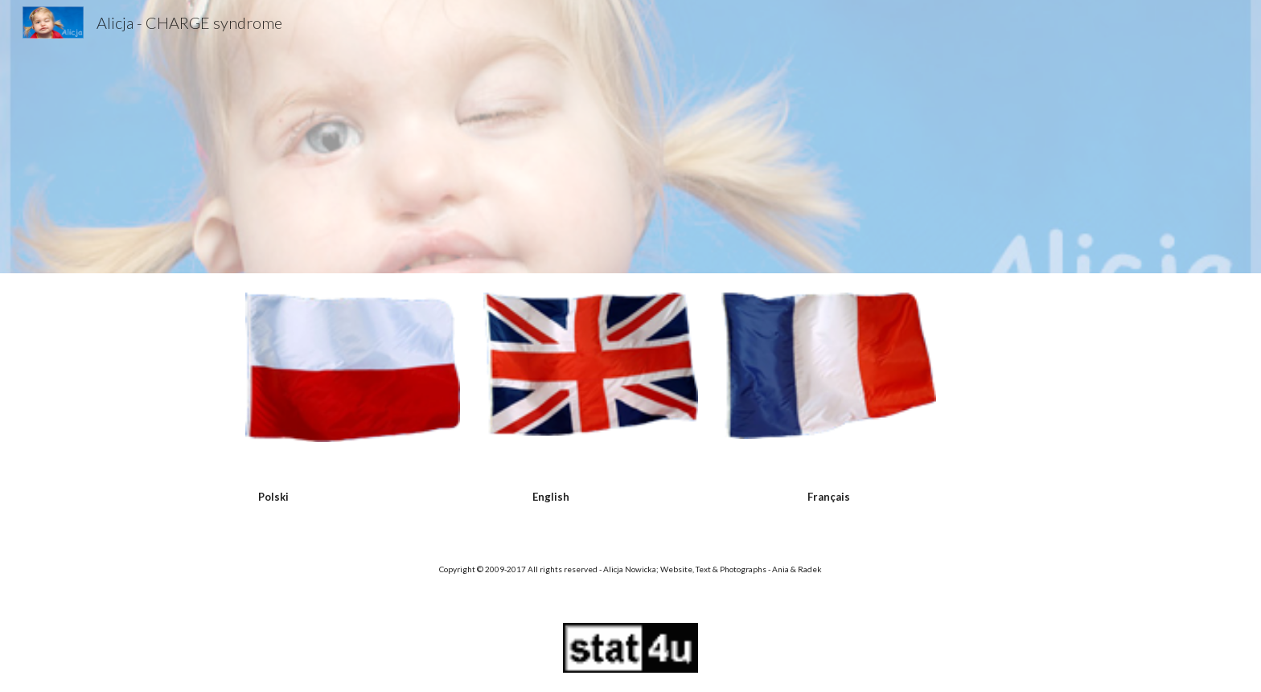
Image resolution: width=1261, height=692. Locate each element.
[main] (273, 497)
